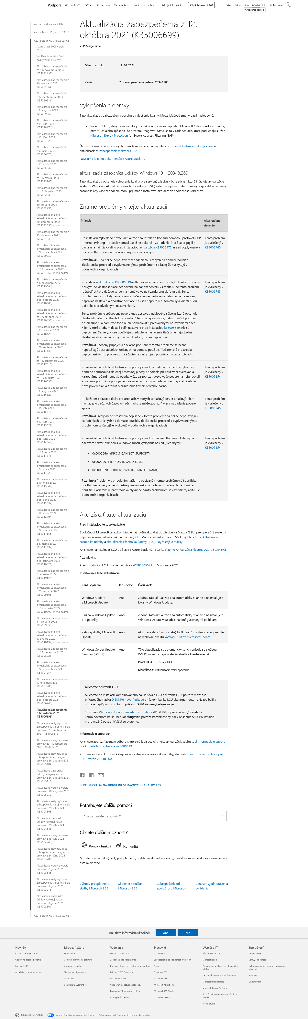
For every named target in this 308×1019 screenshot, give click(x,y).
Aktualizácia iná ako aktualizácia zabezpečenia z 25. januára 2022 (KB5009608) (52, 589)
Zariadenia (120, 5)
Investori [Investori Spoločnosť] (253, 975)
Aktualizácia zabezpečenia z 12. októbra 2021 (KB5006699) (52, 713)
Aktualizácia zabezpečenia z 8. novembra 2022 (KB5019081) (52, 283)
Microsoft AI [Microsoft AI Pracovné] (160, 953)
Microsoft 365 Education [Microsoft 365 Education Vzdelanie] (121, 972)
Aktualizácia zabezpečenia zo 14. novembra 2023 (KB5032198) (52, 70)
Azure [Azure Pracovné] (157, 965)
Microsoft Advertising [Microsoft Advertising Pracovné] (164, 984)
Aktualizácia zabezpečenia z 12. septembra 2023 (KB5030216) (52, 97)
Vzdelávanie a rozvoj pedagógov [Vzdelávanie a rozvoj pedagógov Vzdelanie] (125, 984)
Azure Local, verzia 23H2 (48, 24)
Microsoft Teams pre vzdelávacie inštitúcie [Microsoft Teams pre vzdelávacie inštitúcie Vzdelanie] (130, 965)
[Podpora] (54, 5)
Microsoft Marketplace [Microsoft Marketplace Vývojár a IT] (213, 981)
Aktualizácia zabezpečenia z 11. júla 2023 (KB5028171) (52, 124)
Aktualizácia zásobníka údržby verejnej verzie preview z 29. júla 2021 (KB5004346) (50, 823)
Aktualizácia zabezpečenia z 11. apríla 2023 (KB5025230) (52, 164)
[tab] (97, 846)
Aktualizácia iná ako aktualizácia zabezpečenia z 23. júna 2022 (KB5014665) (52, 437)
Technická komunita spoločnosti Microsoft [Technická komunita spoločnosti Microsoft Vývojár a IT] (222, 975)
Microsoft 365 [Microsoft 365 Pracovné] (160, 978)
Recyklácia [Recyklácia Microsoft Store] (69, 978)
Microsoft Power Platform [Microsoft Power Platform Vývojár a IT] (215, 987)
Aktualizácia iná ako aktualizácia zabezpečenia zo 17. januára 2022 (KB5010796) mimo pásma (53, 606)
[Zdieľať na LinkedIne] (89, 774)
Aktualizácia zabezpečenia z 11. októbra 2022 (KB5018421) (52, 330)
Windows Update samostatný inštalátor (125, 712)
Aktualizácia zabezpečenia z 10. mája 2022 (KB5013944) (52, 482)
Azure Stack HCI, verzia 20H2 (51, 915)
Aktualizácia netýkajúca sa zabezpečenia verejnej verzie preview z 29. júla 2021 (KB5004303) (53, 806)
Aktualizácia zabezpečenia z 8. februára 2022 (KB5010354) (53, 574)
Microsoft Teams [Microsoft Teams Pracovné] (162, 997)
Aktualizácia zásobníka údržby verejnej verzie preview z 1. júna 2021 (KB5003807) (50, 901)
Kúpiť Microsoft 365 (201, 5)
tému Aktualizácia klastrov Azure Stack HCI (197, 549)
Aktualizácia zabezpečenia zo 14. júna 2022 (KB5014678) (52, 452)
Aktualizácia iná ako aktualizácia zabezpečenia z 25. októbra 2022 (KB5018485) (52, 298)
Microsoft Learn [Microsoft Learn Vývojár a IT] (210, 959)
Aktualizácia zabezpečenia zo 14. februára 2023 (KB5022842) (52, 191)
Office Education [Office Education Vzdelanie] (118, 978)
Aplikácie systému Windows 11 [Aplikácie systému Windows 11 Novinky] (30, 972)
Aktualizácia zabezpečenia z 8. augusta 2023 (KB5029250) (52, 110)
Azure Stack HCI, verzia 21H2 (51, 40)
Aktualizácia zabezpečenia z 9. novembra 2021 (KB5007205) (53, 682)
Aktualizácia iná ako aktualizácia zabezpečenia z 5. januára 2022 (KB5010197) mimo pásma (53, 637)
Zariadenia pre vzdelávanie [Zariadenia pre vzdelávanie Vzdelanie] (123, 959)
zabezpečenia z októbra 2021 (119, 151)
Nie (187, 933)
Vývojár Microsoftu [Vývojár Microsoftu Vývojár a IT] (211, 953)
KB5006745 (213, 247)
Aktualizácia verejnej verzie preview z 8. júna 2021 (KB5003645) (52, 869)
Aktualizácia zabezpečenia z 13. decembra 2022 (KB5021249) (53, 235)
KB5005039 (144, 565)
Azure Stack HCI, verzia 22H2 (51, 32)
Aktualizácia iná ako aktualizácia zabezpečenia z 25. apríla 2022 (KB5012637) (52, 498)
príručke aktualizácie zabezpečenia (190, 146)
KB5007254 (213, 376)
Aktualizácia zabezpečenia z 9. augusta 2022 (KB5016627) (52, 391)
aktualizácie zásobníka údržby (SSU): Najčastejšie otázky (144, 542)
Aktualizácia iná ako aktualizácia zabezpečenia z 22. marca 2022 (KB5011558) (52, 528)
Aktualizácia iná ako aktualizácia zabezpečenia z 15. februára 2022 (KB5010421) (52, 559)
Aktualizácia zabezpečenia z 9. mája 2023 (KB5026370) (52, 151)
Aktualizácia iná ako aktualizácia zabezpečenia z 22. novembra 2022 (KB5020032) (52, 251)
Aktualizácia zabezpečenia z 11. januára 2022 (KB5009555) (53, 621)
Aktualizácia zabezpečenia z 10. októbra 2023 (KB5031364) (53, 83)
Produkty (102, 5)
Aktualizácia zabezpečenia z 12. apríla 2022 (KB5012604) (52, 513)
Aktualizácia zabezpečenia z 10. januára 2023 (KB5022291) (53, 204)
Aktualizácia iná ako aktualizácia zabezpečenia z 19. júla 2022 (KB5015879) (52, 406)
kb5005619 (172, 327)
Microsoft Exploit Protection (109, 135)
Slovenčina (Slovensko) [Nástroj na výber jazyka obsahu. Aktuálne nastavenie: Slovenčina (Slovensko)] (32, 1014)
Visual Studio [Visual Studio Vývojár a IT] (209, 1003)
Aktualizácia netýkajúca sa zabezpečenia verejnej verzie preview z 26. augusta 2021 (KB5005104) (53, 759)
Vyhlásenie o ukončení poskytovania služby (50, 58)
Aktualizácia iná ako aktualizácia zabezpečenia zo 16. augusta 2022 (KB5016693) (52, 376)
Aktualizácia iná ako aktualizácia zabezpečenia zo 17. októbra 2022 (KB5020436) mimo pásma (53, 315)
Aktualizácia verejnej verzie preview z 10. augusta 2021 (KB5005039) (53, 791)
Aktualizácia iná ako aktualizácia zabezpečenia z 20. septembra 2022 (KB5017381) (52, 345)
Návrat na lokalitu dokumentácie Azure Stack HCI (113, 158)
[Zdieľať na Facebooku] (82, 774)
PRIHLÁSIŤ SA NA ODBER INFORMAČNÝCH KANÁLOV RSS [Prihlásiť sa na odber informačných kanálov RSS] (122, 785)
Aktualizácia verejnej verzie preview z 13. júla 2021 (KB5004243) (52, 838)
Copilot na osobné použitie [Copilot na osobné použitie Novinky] (28, 959)
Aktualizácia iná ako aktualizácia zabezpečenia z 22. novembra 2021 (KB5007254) (52, 667)
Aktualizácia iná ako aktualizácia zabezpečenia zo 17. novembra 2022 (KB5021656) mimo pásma (53, 267)
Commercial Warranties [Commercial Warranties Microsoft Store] (75, 984)
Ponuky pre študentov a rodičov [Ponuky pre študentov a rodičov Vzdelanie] (125, 991)
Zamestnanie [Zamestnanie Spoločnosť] (255, 953)
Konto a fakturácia (144, 5)
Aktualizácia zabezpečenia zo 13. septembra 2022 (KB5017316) (52, 360)
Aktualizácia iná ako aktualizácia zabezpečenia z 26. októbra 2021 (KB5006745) (52, 698)
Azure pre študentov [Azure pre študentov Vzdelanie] (119, 997)
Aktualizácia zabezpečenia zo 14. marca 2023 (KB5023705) (52, 178)
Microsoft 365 (73, 5)
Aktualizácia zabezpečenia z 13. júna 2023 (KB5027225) (52, 137)
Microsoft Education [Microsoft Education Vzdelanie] (119, 953)
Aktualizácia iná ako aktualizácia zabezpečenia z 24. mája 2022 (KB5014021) (52, 467)
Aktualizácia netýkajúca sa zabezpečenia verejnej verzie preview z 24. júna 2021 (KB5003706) (53, 854)
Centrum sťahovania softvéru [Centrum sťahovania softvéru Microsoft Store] (78, 959)
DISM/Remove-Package (128, 699)
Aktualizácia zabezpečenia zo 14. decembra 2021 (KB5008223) (52, 652)
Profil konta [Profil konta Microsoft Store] (69, 953)
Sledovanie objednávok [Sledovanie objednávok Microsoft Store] (75, 972)
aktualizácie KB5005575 (155, 247)
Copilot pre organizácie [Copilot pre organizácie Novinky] (26, 953)
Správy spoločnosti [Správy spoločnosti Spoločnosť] (257, 959)
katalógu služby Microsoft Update (187, 637)
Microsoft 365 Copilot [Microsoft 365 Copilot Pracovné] (164, 991)
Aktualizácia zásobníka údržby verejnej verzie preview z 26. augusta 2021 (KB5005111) (53, 776)
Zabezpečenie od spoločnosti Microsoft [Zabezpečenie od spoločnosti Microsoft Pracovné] (172, 959)
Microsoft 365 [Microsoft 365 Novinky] (21, 965)
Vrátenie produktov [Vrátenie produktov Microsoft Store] (73, 965)
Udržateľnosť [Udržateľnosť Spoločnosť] (255, 981)
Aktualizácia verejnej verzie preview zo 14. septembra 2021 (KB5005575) (52, 743)
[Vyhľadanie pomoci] (258, 5)
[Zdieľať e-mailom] (99, 774)
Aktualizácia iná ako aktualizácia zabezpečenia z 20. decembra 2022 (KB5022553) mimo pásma (53, 220)
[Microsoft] (28, 5)
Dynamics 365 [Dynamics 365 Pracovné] (160, 972)
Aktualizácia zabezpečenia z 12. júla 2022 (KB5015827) (52, 421)
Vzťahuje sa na (91, 46)
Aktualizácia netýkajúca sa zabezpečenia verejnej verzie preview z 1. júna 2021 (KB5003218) (53, 884)
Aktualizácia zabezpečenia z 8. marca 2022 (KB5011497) (52, 543)
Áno (165, 933)
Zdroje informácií (171, 5)
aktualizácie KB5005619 (115, 282)
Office (88, 5)
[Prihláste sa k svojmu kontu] (280, 5)
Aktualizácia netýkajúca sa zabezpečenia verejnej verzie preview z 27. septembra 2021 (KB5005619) (53, 728)
